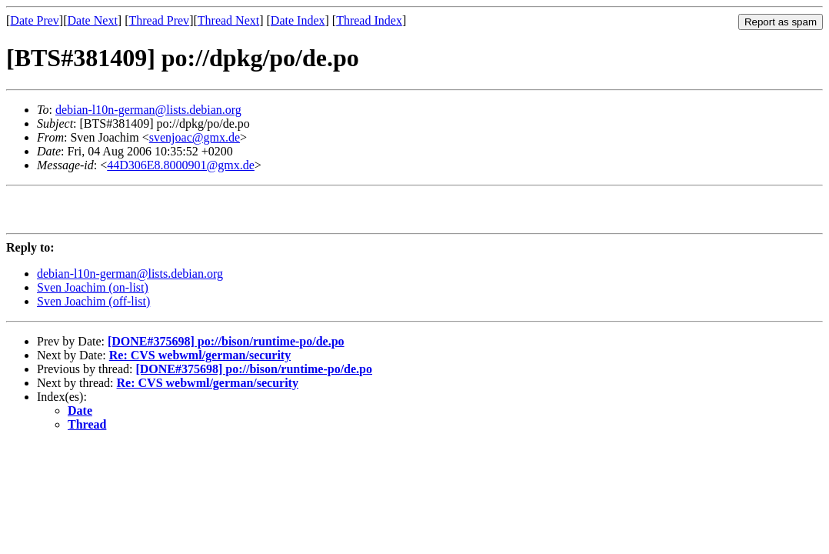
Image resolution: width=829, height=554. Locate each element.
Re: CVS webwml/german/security (200, 362)
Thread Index (369, 20)
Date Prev (34, 20)
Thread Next (228, 20)
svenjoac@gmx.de (194, 137)
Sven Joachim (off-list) (93, 308)
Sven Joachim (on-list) (92, 294)
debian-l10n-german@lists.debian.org (148, 109)
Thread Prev (158, 20)
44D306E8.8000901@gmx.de (181, 165)
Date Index (298, 20)
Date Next (93, 20)
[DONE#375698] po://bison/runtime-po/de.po (226, 348)
